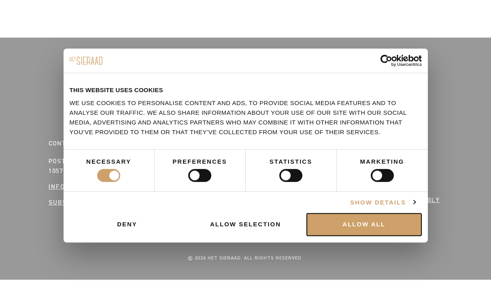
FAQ (113, 30)
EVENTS (28, 30)
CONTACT (372, 30)
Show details (378, 202)
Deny (127, 224)
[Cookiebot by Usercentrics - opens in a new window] (386, 61)
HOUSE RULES (73, 30)
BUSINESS (446, 30)
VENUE (409, 30)
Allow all (363, 224)
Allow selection (245, 224)
